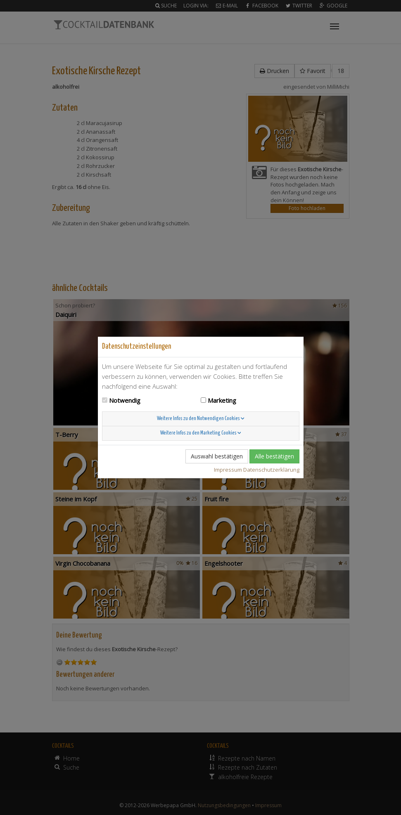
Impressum (228, 469)
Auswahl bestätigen (217, 456)
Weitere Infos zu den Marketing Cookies (200, 433)
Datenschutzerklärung (271, 469)
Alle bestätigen (274, 456)
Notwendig (124, 400)
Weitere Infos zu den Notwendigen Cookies (200, 418)
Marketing (222, 400)
